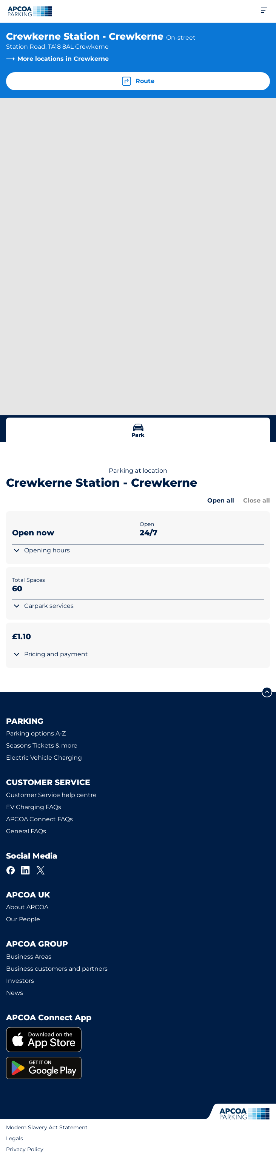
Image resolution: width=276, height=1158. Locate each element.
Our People (23, 919)
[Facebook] (10, 870)
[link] (138, 1039)
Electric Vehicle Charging (44, 757)
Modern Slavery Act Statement (47, 1127)
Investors (20, 980)
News (14, 992)
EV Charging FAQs (33, 807)
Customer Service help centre (51, 795)
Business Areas (28, 956)
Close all (256, 500)
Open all (220, 500)
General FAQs (26, 831)
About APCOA (27, 907)
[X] (40, 870)
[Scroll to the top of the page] (267, 692)
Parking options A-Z (36, 733)
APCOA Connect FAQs (39, 819)
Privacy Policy (24, 1149)
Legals (14, 1138)
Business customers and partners (57, 968)
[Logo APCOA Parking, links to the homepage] (30, 11)
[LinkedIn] (25, 870)
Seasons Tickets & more (41, 745)
